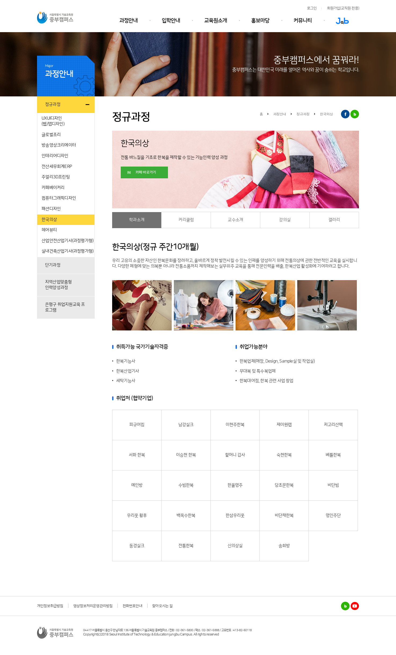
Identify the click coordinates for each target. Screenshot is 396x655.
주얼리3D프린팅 (56, 177)
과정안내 (128, 21)
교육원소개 (215, 21)
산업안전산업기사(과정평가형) (67, 240)
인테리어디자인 (55, 155)
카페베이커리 (53, 187)
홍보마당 (260, 21)
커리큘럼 (186, 219)
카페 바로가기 (145, 172)
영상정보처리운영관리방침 (92, 606)
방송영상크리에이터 (59, 145)
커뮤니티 (303, 21)
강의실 (285, 219)
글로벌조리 (51, 134)
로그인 (312, 8)
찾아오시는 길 (162, 606)
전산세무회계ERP (57, 166)
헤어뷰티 (49, 230)
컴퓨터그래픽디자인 (59, 198)
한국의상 (49, 219)
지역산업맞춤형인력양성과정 (58, 285)
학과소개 (136, 219)
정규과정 (52, 104)
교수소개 (235, 219)
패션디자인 (51, 208)
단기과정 (52, 265)
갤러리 (334, 219)
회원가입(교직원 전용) (343, 8)
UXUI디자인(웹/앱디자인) (53, 121)
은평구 (65, 307)
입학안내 (171, 21)
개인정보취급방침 (50, 606)
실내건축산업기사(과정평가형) (67, 251)
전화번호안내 (132, 606)
